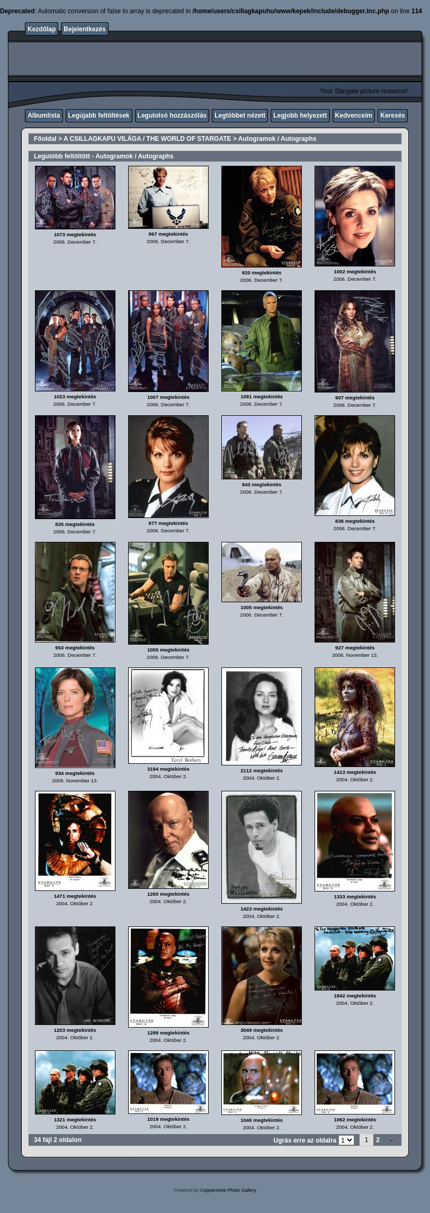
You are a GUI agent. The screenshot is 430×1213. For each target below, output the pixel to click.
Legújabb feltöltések (99, 115)
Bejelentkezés (84, 29)
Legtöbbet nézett (239, 115)
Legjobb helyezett (300, 115)
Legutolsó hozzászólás (172, 115)
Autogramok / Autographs (277, 138)
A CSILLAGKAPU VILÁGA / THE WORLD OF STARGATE (147, 138)
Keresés (392, 115)
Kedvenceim (354, 115)
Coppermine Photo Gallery (228, 1190)
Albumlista (44, 115)
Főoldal (45, 138)
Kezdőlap (42, 29)
